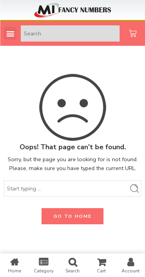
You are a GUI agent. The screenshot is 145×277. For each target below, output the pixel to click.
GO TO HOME (72, 216)
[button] (10, 33)
